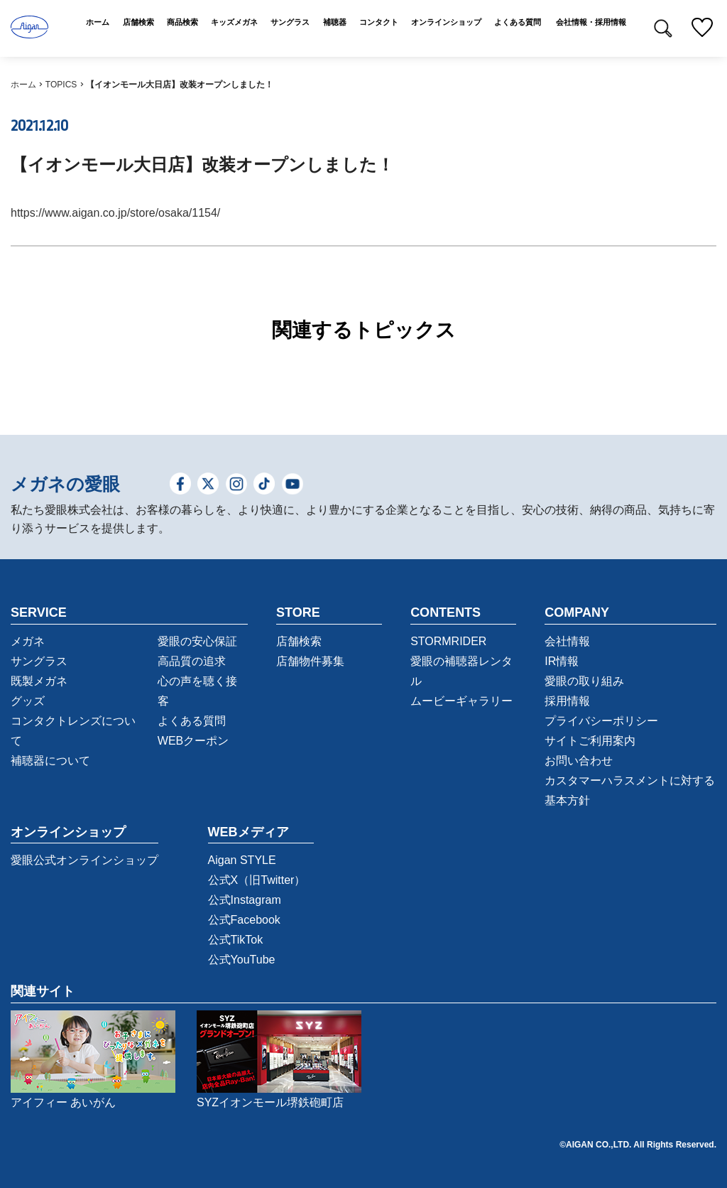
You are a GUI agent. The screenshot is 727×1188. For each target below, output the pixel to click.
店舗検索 (299, 641)
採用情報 (567, 701)
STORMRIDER (448, 641)
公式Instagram (244, 900)
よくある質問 (192, 721)
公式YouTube (241, 960)
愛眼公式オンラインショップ (84, 860)
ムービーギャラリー (461, 701)
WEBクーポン (193, 741)
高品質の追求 (192, 661)
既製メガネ (39, 681)
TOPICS (61, 85)
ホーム (23, 85)
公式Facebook (244, 920)
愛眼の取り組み (584, 681)
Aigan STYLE (242, 860)
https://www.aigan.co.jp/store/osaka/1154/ (115, 213)
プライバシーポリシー (601, 721)
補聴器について (50, 761)
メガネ (28, 641)
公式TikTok (235, 940)
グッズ (28, 701)
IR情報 (562, 661)
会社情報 (567, 641)
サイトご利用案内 (590, 741)
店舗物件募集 (310, 661)
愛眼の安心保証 (197, 641)
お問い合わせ (579, 761)
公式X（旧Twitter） (257, 880)
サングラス (39, 661)
